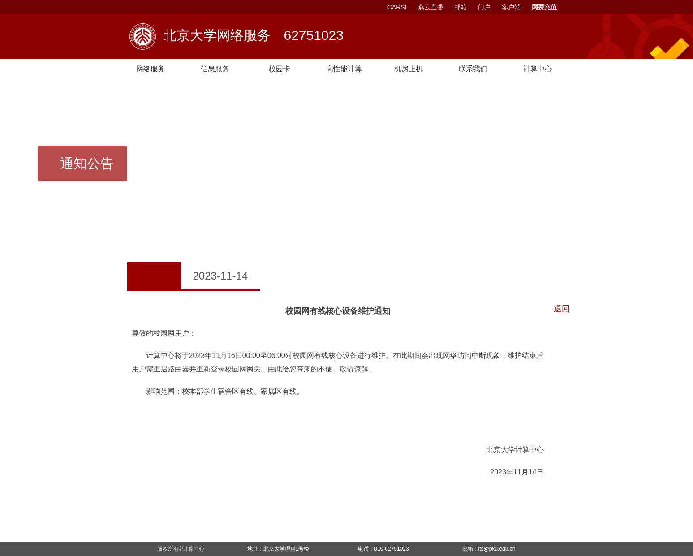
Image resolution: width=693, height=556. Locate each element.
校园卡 (279, 69)
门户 (484, 7)
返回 (562, 308)
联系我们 (473, 69)
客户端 (511, 7)
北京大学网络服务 (253, 36)
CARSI (397, 7)
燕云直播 (430, 7)
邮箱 (460, 7)
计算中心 (193, 549)
